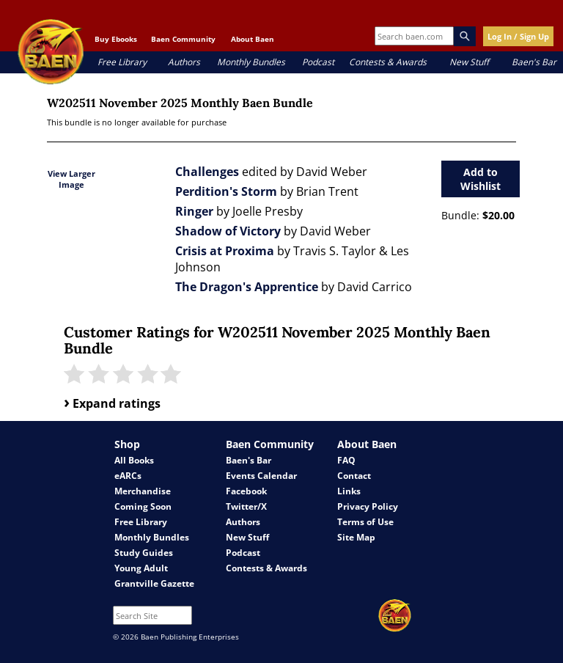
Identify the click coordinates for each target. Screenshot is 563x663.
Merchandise (142, 491)
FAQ (346, 460)
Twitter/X (246, 506)
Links (349, 491)
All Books (134, 460)
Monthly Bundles (251, 62)
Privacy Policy (367, 506)
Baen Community (183, 39)
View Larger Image (71, 179)
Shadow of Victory (228, 231)
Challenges (207, 172)
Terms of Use (365, 522)
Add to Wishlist (480, 179)
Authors (184, 62)
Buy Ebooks (116, 39)
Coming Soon (143, 506)
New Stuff (469, 62)
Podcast (318, 62)
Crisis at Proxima (224, 251)
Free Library (122, 62)
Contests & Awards (388, 62)
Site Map (356, 537)
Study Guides (143, 552)
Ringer (194, 211)
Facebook (246, 491)
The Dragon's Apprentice (246, 287)
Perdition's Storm (226, 191)
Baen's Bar (534, 62)
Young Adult (141, 568)
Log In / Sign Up (518, 36)
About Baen (252, 39)
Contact (354, 475)
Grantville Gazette (154, 583)
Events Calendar (261, 475)
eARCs (127, 475)
